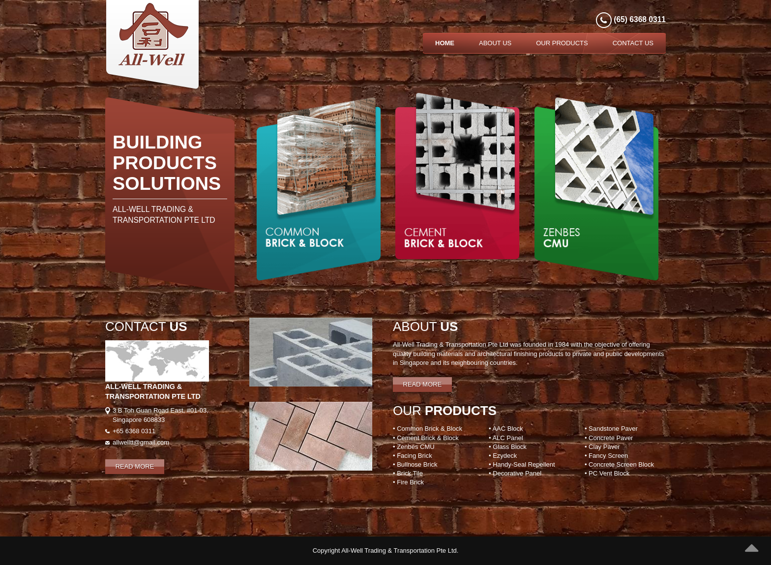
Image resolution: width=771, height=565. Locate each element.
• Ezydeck (503, 455)
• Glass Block (508, 446)
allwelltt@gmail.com (141, 442)
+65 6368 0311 (134, 431)
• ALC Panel (506, 438)
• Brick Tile (408, 473)
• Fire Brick (408, 482)
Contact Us (633, 43)
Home (444, 43)
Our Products (562, 43)
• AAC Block (506, 428)
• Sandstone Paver (611, 428)
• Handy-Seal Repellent (522, 464)
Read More (135, 466)
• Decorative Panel (515, 473)
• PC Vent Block (607, 473)
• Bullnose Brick (415, 464)
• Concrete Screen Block (619, 464)
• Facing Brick (412, 455)
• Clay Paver (602, 446)
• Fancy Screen (606, 455)
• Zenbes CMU (414, 446)
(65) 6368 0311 (639, 19)
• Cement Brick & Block (426, 438)
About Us (495, 43)
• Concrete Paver (609, 438)
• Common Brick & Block (427, 428)
